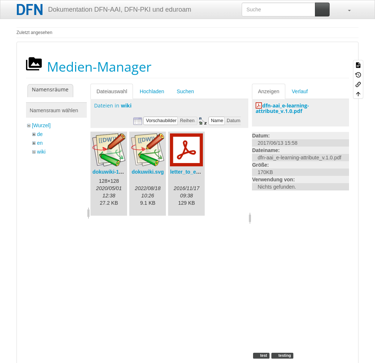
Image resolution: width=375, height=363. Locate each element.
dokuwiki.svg (147, 172)
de (40, 134)
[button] (345, 9)
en (40, 143)
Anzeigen (268, 91)
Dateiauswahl (111, 91)
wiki (41, 152)
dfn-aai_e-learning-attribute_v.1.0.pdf (282, 108)
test (263, 355)
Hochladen (152, 91)
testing (284, 355)
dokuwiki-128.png (113, 172)
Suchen (185, 91)
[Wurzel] (41, 125)
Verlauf (300, 91)
